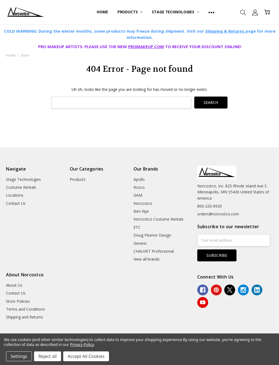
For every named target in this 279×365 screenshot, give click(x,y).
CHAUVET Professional (154, 251)
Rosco (139, 187)
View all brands (147, 259)
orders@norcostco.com (218, 213)
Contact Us (16, 203)
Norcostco (143, 203)
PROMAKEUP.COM (146, 46)
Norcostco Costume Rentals (159, 219)
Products (130, 11)
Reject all (47, 356)
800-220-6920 (209, 206)
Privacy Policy (82, 344)
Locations (14, 195)
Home (102, 11)
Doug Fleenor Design (152, 235)
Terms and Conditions (25, 309)
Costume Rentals (21, 187)
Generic (140, 243)
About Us (14, 285)
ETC (137, 227)
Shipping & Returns (225, 31)
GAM (138, 195)
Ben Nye (141, 211)
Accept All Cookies (86, 356)
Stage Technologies (175, 11)
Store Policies (18, 301)
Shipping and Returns (24, 317)
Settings (19, 356)
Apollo (139, 179)
